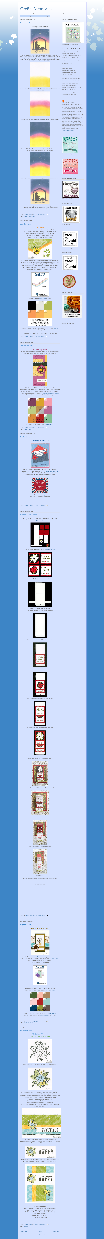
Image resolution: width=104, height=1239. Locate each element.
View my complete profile (68, 130)
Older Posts (56, 1231)
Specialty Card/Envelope (43, 16)
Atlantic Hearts (42, 298)
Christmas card (27, 216)
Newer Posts (24, 1231)
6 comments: (42, 505)
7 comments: (42, 1021)
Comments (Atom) (43, 1234)
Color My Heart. (49, 424)
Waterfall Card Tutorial (29, 515)
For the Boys (25, 437)
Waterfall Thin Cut (50, 549)
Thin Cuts (39, 507)
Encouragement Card (34, 338)
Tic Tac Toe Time (26, 346)
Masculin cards (33, 507)
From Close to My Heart (40, 521)
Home (23, 16)
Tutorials (33, 216)
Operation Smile (26, 1030)
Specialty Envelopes (31, 16)
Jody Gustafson (68, 101)
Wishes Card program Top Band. (50, 393)
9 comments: (41, 336)
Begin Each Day (26, 924)
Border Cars (26, 338)
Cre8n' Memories (36, 8)
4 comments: (41, 427)
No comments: (41, 214)
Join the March (25, 224)
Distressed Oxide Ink (28, 23)
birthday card (27, 507)
